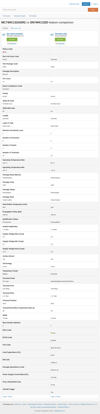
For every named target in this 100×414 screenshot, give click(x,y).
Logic (4, 396)
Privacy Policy (62, 404)
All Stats (5, 28)
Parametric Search (50, 404)
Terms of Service (74, 404)
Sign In (96, 4)
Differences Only (15, 28)
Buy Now (12, 39)
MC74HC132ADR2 (15, 34)
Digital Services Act (87, 404)
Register (86, 4)
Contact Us (17, 404)
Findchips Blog (74, 4)
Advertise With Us (63, 407)
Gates (10, 396)
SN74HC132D (61, 34)
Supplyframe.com (59, 411)
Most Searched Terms (35, 404)
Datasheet (12, 43)
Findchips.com (4, 4)
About (24, 404)
